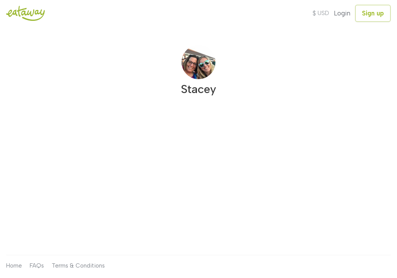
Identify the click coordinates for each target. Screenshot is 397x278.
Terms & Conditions (78, 265)
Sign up (373, 13)
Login (342, 13)
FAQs (37, 265)
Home (14, 265)
